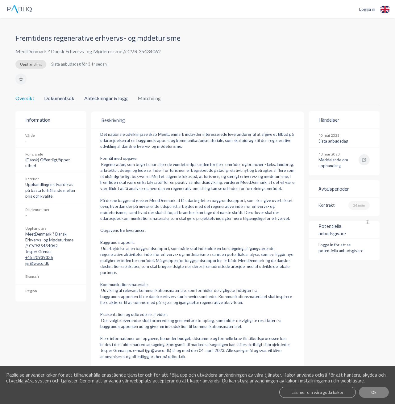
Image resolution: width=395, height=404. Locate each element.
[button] (21, 79)
